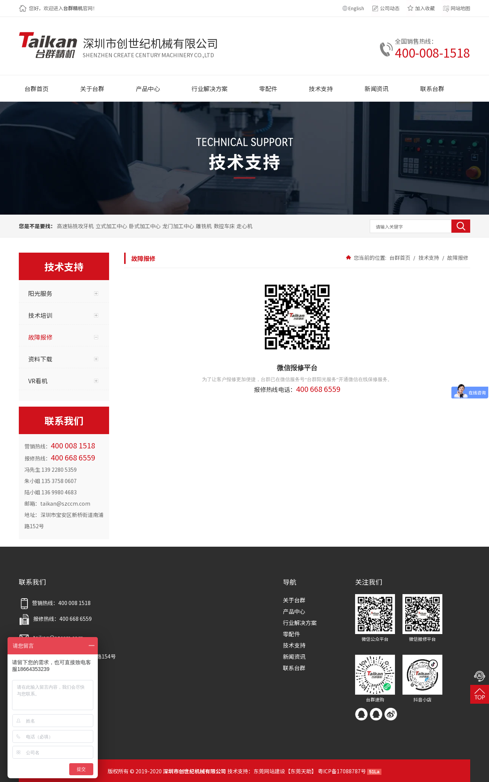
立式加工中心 (111, 226)
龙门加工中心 (178, 226)
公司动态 (389, 8)
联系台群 (294, 668)
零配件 (291, 634)
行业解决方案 (300, 622)
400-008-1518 (432, 52)
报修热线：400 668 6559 (55, 618)
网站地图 (460, 8)
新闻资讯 (294, 656)
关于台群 (294, 600)
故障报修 (457, 257)
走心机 (244, 226)
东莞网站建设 (269, 771)
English (356, 8)
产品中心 (294, 611)
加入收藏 (425, 8)
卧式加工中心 (145, 226)
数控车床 (224, 226)
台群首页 (399, 257)
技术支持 (428, 257)
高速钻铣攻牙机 (75, 226)
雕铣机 (204, 226)
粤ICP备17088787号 (342, 771)
